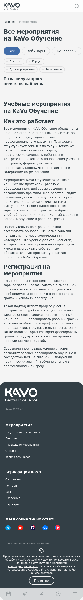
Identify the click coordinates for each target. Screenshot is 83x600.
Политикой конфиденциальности (37, 564)
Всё (11, 51)
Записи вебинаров (17, 457)
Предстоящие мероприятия (23, 432)
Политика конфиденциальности (27, 543)
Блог (8, 491)
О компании (13, 479)
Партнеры (12, 504)
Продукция (12, 498)
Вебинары (36, 51)
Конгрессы (67, 51)
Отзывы (10, 450)
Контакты (11, 485)
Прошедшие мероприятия (22, 444)
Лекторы (11, 438)
